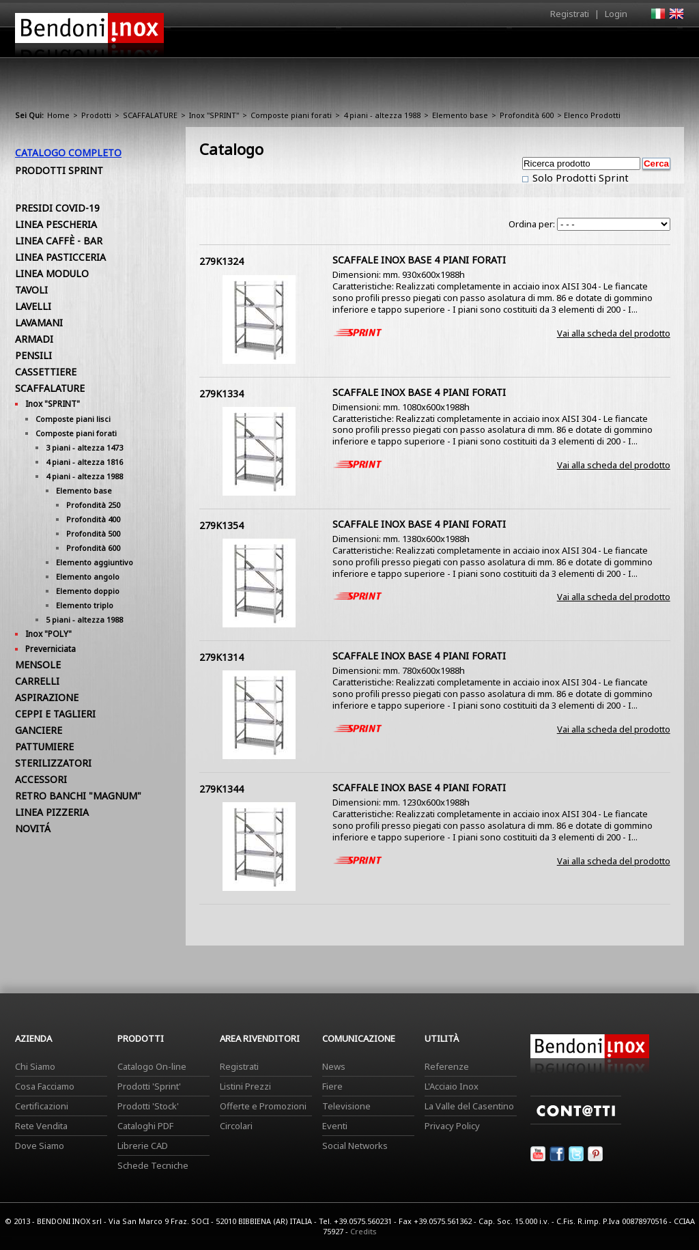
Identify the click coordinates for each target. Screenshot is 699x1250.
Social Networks (355, 1145)
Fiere (332, 1086)
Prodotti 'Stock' (148, 1106)
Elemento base (460, 115)
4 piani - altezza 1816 (84, 462)
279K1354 (221, 525)
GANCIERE (38, 730)
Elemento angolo (87, 576)
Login (616, 14)
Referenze (447, 1066)
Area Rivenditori (455, 45)
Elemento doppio (87, 591)
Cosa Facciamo (44, 1086)
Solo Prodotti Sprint (579, 177)
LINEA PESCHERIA (56, 224)
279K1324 (221, 261)
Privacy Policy (452, 1126)
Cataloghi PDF (145, 1126)
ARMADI (34, 338)
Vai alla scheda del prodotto (613, 333)
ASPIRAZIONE (47, 697)
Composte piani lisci (73, 419)
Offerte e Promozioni (263, 1106)
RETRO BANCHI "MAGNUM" (78, 795)
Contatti (665, 41)
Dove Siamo (39, 1145)
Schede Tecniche (152, 1165)
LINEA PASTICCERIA (60, 257)
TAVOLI (31, 289)
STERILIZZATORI (53, 762)
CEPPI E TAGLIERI (55, 713)
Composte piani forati (291, 115)
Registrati (569, 14)
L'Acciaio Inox (452, 1086)
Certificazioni (41, 1106)
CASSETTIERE (45, 371)
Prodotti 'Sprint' (149, 1086)
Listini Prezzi (245, 1086)
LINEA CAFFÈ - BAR (58, 240)
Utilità (613, 45)
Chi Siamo (35, 1066)
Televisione (346, 1106)
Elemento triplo (84, 605)
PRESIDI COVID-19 (57, 207)
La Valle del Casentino (469, 1106)
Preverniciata (50, 649)
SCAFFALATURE (150, 115)
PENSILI (33, 355)
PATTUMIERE (44, 746)
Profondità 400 (93, 519)
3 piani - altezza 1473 (84, 447)
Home (273, 41)
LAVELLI (33, 306)
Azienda (324, 45)
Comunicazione (545, 45)
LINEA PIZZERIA (52, 812)
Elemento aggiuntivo (94, 562)
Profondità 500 (93, 533)
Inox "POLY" (48, 634)
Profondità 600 (527, 115)
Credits (363, 1231)
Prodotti (381, 45)
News (333, 1066)
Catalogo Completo (68, 152)
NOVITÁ (33, 828)
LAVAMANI (39, 322)
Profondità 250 (93, 505)
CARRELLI (37, 680)
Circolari (236, 1126)
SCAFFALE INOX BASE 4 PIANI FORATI (419, 259)
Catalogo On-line (151, 1066)
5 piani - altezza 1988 (84, 619)
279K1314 (221, 657)
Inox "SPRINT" (214, 115)
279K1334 (221, 393)
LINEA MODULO (52, 273)
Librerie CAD (142, 1145)
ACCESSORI (41, 779)
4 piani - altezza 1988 (381, 115)
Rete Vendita (41, 1126)
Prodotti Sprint (59, 170)
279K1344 (221, 788)
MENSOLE (38, 664)
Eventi (334, 1126)
